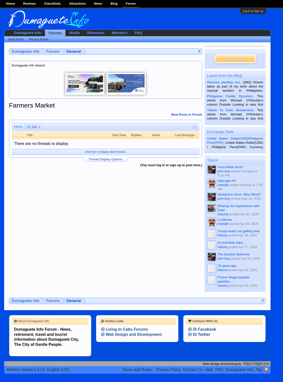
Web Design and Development (131, 334)
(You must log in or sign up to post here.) (171, 165)
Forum (131, 3)
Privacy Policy (168, 370)
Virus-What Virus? (231, 167)
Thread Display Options (105, 159)
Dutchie (223, 214)
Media (74, 33)
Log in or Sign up (253, 11)
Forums (55, 33)
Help (209, 370)
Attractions (77, 3)
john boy (224, 171)
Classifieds (52, 3)
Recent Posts (38, 39)
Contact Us (192, 370)
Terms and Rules (136, 370)
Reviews (29, 3)
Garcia (222, 235)
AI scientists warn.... (232, 242)
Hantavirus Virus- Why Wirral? (239, 194)
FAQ (138, 33)
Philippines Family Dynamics (230, 96)
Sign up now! (234, 58)
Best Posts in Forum (186, 114)
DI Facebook (202, 329)
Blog (114, 3)
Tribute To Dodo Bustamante (230, 110)
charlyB (223, 185)
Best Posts (16, 39)
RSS (266, 369)
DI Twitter (199, 334)
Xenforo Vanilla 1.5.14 (26, 370)
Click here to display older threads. (105, 151)
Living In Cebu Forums (124, 329)
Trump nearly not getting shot (239, 231)
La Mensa (225, 219)
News (98, 3)
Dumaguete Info (27, 33)
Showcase (96, 33)
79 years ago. (227, 266)
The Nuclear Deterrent (234, 254)
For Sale (33, 126)
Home (10, 3)
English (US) (58, 370)
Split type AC (227, 181)
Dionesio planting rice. (224, 82)
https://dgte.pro (256, 363)
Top (259, 370)
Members (119, 33)
